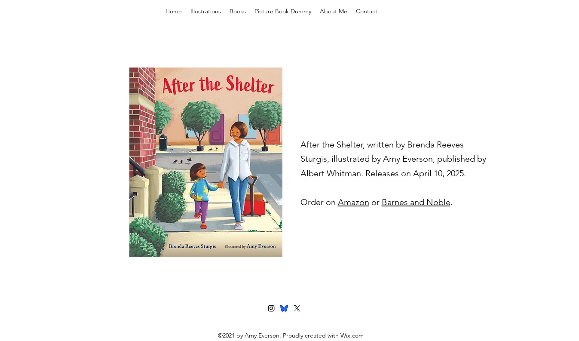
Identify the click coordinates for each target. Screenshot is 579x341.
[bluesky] (284, 308)
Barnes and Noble (416, 202)
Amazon (353, 202)
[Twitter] (297, 308)
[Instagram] (271, 308)
